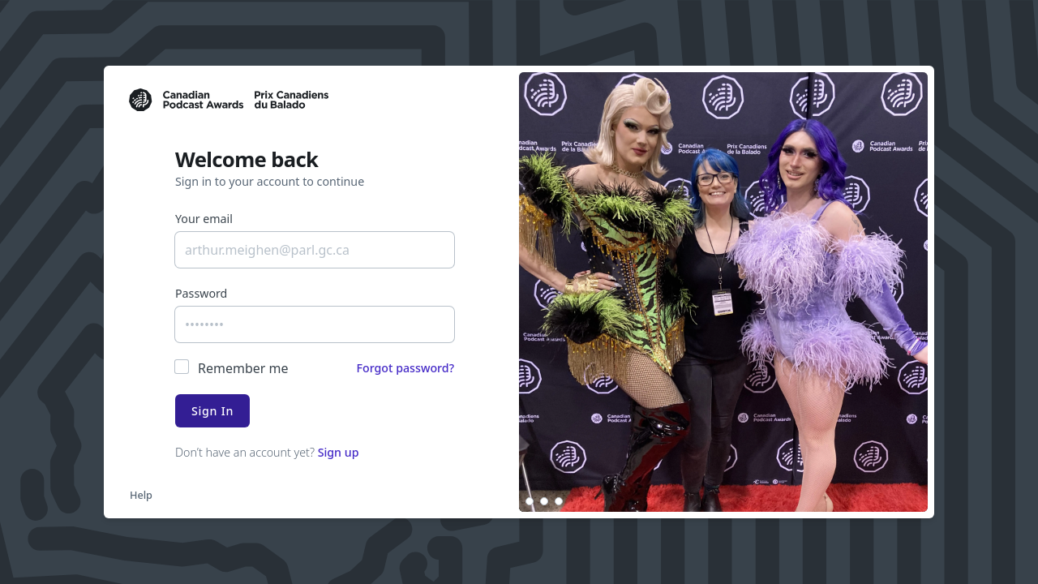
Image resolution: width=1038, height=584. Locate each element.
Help (141, 494)
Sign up (338, 452)
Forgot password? (405, 368)
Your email (204, 218)
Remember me (243, 368)
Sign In (212, 411)
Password (201, 293)
